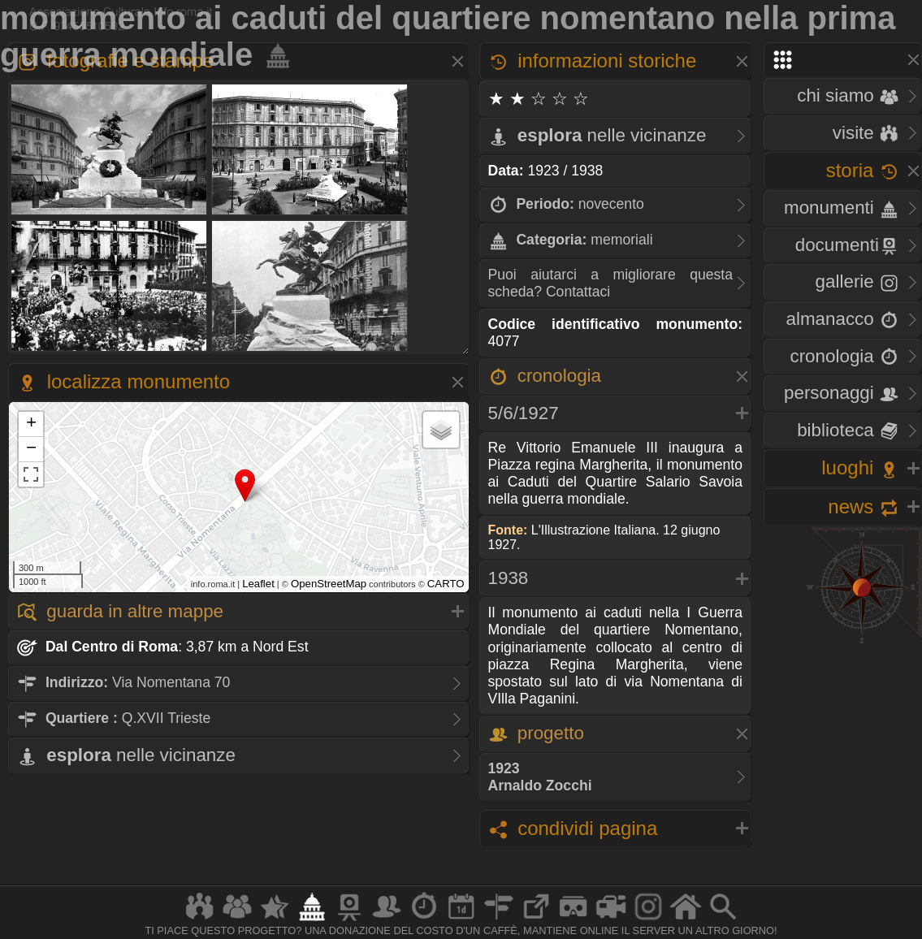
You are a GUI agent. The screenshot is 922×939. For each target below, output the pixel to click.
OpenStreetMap (328, 584)
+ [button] (31, 424)
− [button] (31, 449)
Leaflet (258, 584)
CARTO (446, 584)
